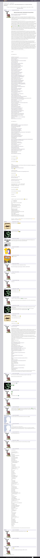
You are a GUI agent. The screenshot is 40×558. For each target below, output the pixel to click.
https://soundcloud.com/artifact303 (16, 73)
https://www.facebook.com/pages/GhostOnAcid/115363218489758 (20, 132)
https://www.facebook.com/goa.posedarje (17, 346)
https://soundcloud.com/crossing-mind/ (17, 78)
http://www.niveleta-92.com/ (15, 180)
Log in (32, 0)
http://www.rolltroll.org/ (14, 177)
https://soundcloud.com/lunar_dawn (16, 111)
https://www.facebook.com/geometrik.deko (17, 167)
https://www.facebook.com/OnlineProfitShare (17, 367)
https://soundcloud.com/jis (15, 94)
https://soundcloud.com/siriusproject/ (16, 100)
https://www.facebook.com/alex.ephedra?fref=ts (18, 86)
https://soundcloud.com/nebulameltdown (17, 81)
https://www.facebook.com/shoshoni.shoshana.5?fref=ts (19, 357)
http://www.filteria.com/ (14, 62)
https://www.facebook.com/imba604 (16, 88)
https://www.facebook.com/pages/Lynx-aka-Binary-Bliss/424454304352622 (22, 139)
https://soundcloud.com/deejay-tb (16, 129)
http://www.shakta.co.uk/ (14, 59)
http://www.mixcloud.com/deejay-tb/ (16, 130)
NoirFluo (5, 10)
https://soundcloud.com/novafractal (16, 108)
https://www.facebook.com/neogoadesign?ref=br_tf (21, 171)
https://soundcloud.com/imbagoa (16, 89)
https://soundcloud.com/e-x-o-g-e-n (16, 150)
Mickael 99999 (6, 423)
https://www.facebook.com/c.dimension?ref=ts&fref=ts (19, 96)
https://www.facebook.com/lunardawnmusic (17, 110)
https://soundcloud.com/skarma (15, 91)
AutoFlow (5, 221)
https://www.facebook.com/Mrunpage (16, 69)
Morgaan (5, 238)
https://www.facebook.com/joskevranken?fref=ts (18, 352)
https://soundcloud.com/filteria (15, 64)
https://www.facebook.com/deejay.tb (16, 128)
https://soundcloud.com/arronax (15, 106)
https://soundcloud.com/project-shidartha (17, 115)
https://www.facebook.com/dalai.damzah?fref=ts (18, 365)
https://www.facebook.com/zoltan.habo (16, 91)
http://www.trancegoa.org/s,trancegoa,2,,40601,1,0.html (19, 549)
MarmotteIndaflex (6, 415)
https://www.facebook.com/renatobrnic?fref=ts (18, 349)
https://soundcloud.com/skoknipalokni (16, 142)
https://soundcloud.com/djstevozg (16, 153)
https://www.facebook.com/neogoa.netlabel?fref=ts (18, 348)
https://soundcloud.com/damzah (15, 133)
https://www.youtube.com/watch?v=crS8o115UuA (24, 374)
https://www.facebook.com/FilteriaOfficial (17, 63)
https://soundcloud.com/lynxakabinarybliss (17, 140)
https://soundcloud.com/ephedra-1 (16, 85)
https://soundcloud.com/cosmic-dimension (17, 97)
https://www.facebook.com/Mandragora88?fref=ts (18, 83)
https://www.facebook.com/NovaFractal (17, 135)
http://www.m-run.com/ (14, 68)
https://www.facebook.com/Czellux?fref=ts (17, 93)
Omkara (5, 230)
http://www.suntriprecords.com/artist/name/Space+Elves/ (19, 102)
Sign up (35, 0)
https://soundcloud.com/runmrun (16, 70)
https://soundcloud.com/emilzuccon (16, 118)
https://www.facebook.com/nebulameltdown (17, 80)
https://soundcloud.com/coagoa (15, 104)
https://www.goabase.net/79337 (15, 15)
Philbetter (5, 255)
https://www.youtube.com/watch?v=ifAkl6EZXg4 (18, 116)
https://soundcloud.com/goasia (15, 66)
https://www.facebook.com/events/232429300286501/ (19, 14)
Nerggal (5, 246)
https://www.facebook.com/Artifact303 (16, 72)
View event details (20, 8)
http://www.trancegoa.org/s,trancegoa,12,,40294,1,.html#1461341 (20, 266)
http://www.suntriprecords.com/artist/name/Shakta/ (18, 60)
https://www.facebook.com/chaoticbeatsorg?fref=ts (18, 360)
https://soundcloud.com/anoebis (15, 125)
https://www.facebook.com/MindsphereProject (18, 75)
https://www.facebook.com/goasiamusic (17, 66)
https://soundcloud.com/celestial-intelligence (17, 99)
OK (32, 557)
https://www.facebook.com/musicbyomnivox (17, 113)
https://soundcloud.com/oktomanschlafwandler (18, 149)
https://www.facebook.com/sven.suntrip (17, 355)
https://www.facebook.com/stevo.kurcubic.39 (17, 342)
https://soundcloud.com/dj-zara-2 (16, 144)
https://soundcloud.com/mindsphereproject (17, 76)
